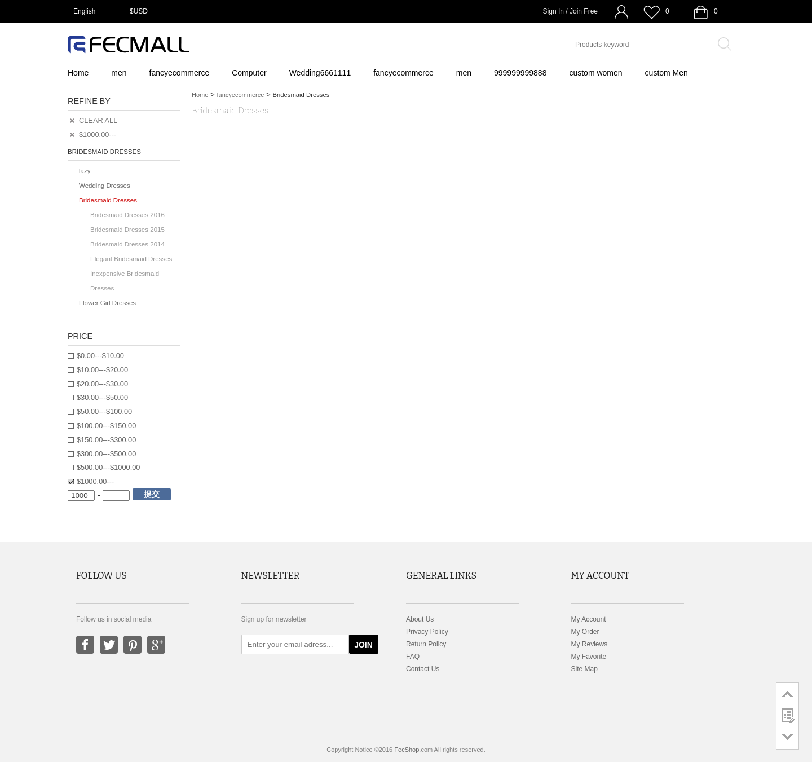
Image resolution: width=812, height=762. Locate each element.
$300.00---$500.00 (106, 454)
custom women (595, 72)
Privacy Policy (427, 632)
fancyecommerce (179, 72)
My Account (588, 619)
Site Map (584, 669)
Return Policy (426, 644)
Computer (249, 72)
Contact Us (422, 669)
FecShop (406, 749)
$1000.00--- (95, 481)
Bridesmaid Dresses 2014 (127, 244)
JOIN (363, 644)
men (118, 72)
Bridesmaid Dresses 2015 (127, 229)
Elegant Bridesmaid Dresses (131, 259)
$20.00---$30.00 (102, 384)
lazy (84, 171)
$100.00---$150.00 (106, 425)
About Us (420, 619)
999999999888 (520, 72)
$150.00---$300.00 (106, 439)
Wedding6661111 (320, 72)
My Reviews (589, 644)
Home (78, 72)
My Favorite (589, 656)
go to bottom (787, 738)
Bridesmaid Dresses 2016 (127, 215)
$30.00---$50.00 (102, 397)
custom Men (666, 72)
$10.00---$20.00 (102, 369)
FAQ (413, 656)
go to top (787, 693)
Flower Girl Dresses (107, 302)
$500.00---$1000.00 (108, 467)
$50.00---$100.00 (104, 411)
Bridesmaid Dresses (108, 200)
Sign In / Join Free (570, 11)
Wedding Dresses (104, 185)
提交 (152, 494)
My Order (585, 632)
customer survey (787, 715)
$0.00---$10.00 (100, 355)
